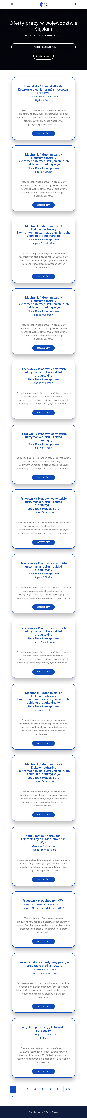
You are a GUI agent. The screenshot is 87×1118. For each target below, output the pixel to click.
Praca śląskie (34, 35)
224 (68, 1089)
